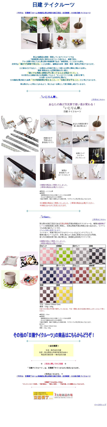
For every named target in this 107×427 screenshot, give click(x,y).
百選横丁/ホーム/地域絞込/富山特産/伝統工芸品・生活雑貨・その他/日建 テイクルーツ (58, 13)
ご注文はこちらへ (98, 99)
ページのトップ (100, 405)
